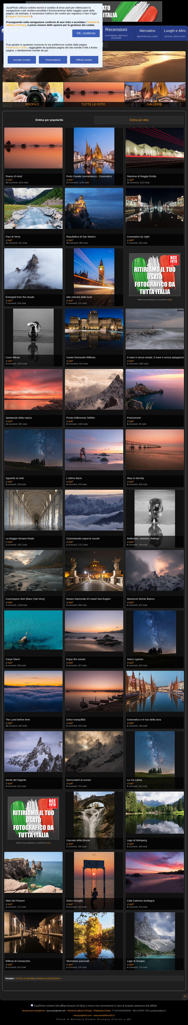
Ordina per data (139, 120)
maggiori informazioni (19, 16)
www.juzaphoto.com (82, 1015)
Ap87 (10, 180)
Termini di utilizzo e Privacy (79, 1010)
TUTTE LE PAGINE (24, 978)
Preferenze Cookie (16, 47)
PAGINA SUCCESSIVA (48, 978)
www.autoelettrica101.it (103, 1015)
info (169, 300)
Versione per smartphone (33, 1010)
